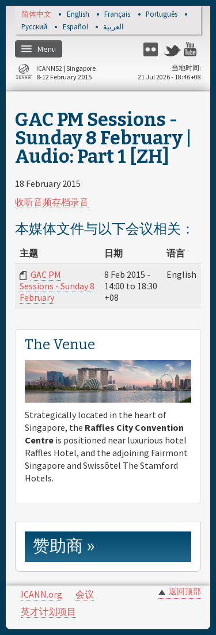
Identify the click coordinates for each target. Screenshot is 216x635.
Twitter (172, 49)
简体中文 (36, 15)
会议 (84, 594)
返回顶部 (185, 591)
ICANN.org (41, 594)
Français (117, 15)
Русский (34, 27)
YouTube (192, 49)
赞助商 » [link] (64, 546)
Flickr (152, 49)
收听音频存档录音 (52, 202)
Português (161, 15)
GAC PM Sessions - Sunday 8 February (57, 286)
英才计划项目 (48, 611)
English (78, 15)
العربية (113, 27)
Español (75, 27)
